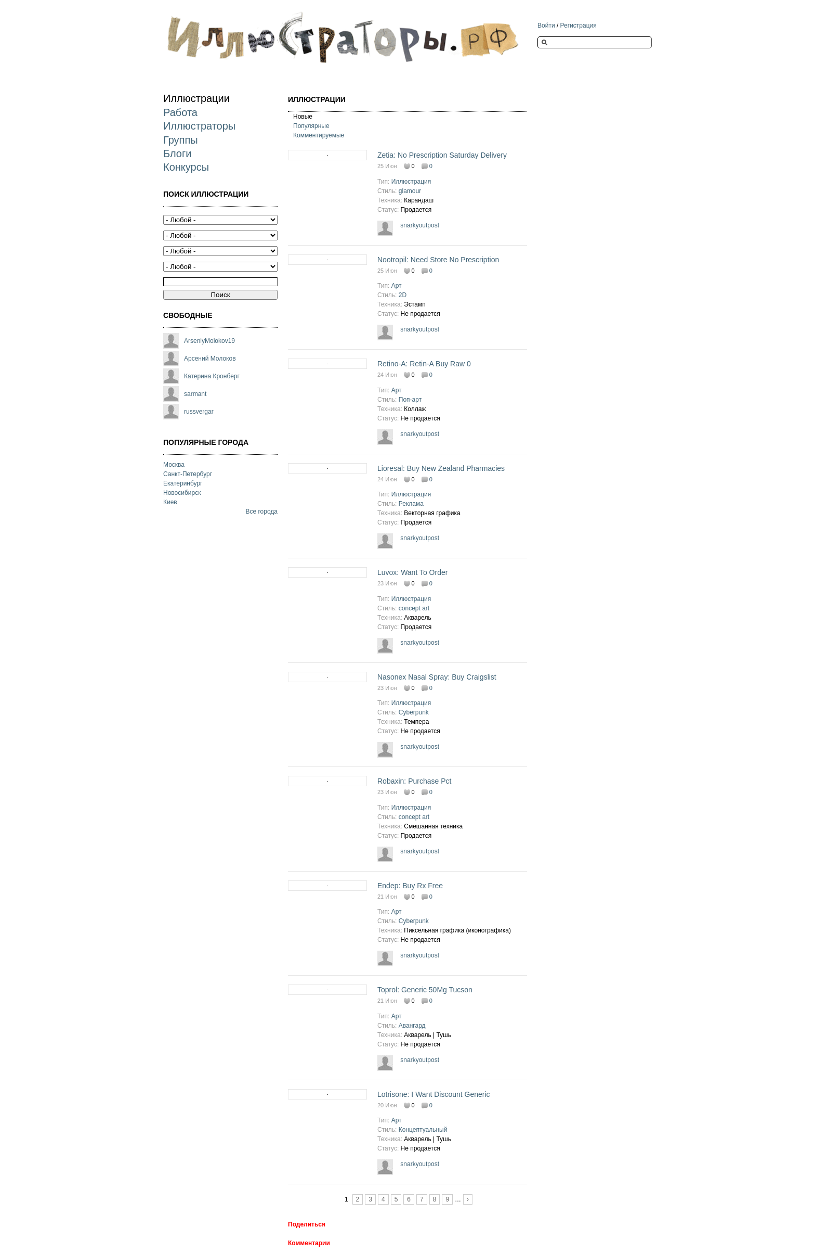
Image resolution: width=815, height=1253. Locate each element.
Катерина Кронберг (212, 376)
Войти (546, 25)
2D (402, 295)
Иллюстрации (196, 98)
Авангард (412, 1025)
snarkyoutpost (419, 225)
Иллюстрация (411, 181)
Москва (174, 464)
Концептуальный (423, 1129)
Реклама (411, 503)
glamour (410, 191)
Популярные (311, 126)
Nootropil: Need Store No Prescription (438, 259)
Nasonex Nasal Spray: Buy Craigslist (436, 677)
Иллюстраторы (199, 126)
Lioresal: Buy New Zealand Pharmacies (441, 468)
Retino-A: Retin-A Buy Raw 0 (424, 364)
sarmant (195, 394)
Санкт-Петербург (187, 474)
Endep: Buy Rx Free (410, 885)
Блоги (177, 153)
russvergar (199, 411)
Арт (396, 285)
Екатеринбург (183, 483)
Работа (180, 112)
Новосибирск (182, 492)
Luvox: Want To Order (412, 572)
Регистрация (578, 25)
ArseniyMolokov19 (209, 340)
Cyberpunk (414, 712)
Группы (180, 140)
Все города (261, 511)
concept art (414, 608)
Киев (170, 502)
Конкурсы (186, 167)
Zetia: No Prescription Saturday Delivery (442, 155)
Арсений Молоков (210, 358)
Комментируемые (318, 135)
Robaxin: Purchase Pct (414, 781)
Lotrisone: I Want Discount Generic (433, 1094)
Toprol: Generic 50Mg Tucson (424, 990)
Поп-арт (410, 399)
